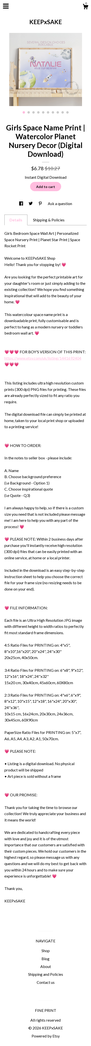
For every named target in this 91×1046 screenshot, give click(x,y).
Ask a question (60, 203)
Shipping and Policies (45, 974)
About (45, 966)
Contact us (46, 982)
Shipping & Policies (49, 219)
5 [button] (43, 112)
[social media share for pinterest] (40, 203)
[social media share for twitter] (31, 203)
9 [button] (62, 112)
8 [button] (58, 112)
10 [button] (67, 112)
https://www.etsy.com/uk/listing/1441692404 (42, 358)
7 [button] (53, 112)
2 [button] (28, 112)
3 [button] (33, 112)
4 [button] (38, 112)
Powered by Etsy (46, 1036)
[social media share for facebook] (21, 203)
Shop (45, 950)
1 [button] (24, 112)
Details (15, 219)
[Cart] (85, 7)
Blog (45, 958)
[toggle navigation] (6, 6)
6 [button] (48, 112)
